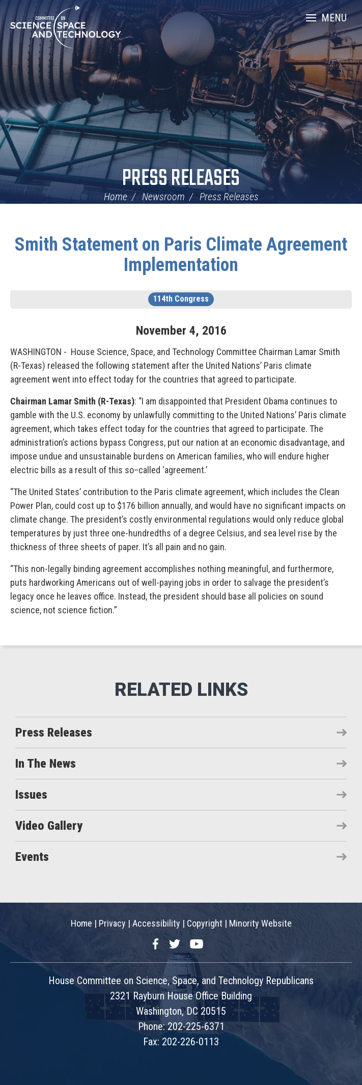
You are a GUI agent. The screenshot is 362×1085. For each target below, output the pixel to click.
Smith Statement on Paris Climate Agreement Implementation (181, 255)
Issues (31, 795)
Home (115, 197)
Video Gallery (48, 826)
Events (32, 857)
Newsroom (163, 197)
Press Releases (181, 179)
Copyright (204, 923)
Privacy (112, 923)
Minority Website (260, 923)
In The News (45, 763)
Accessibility (156, 923)
